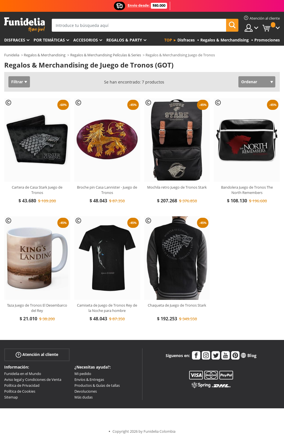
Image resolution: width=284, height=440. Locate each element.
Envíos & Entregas (89, 379)
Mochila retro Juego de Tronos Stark (177, 187)
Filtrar (17, 81)
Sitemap (11, 397)
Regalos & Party (124, 40)
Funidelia (11, 54)
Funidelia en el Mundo (22, 373)
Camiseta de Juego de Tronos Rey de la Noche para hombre (107, 308)
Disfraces (14, 40)
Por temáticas (49, 40)
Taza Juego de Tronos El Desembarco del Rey (37, 308)
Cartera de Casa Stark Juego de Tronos (37, 190)
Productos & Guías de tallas (97, 385)
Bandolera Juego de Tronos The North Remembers (247, 190)
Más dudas (83, 397)
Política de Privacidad (21, 385)
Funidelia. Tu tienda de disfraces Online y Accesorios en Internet (24, 24)
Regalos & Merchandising (44, 54)
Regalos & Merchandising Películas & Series (105, 54)
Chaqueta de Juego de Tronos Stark (177, 305)
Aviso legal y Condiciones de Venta (32, 379)
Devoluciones (85, 391)
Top (168, 40)
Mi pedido (82, 373)
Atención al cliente (37, 355)
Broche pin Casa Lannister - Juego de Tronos (107, 190)
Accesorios (85, 40)
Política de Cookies (19, 391)
